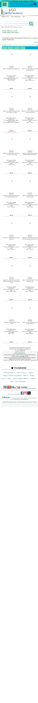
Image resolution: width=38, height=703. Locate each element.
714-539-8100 (22, 350)
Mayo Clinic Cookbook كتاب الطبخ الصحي (11, 68)
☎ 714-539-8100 (18, 368)
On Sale (23, 48)
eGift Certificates (20, 381)
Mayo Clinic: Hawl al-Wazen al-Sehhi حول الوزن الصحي (30, 196)
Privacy (25, 375)
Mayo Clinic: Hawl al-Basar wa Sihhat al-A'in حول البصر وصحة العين (11, 154)
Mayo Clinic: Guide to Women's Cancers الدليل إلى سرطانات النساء (11, 111)
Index (9, 378)
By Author (10, 48)
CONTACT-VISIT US (5, 16)
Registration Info (9, 372)
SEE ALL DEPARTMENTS (16, 16)
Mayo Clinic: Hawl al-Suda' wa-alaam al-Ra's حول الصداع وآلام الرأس (11, 196)
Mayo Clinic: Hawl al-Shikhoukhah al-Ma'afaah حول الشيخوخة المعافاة (30, 154)
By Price (17, 48)
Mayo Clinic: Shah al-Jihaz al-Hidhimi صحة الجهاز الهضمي (30, 323)
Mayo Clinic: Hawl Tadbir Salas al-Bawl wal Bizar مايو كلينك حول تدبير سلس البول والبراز (11, 281)
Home (2, 27)
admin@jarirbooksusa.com (24, 349)
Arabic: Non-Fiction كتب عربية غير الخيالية (13, 27)
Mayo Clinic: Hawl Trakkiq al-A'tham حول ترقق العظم (30, 280)
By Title (5, 48)
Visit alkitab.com (24, 399)
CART (33, 5)
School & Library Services (20, 378)
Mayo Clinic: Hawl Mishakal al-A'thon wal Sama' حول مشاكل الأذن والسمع (30, 238)
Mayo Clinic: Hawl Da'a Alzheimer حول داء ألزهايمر (11, 238)
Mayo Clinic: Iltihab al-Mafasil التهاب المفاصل (11, 323)
